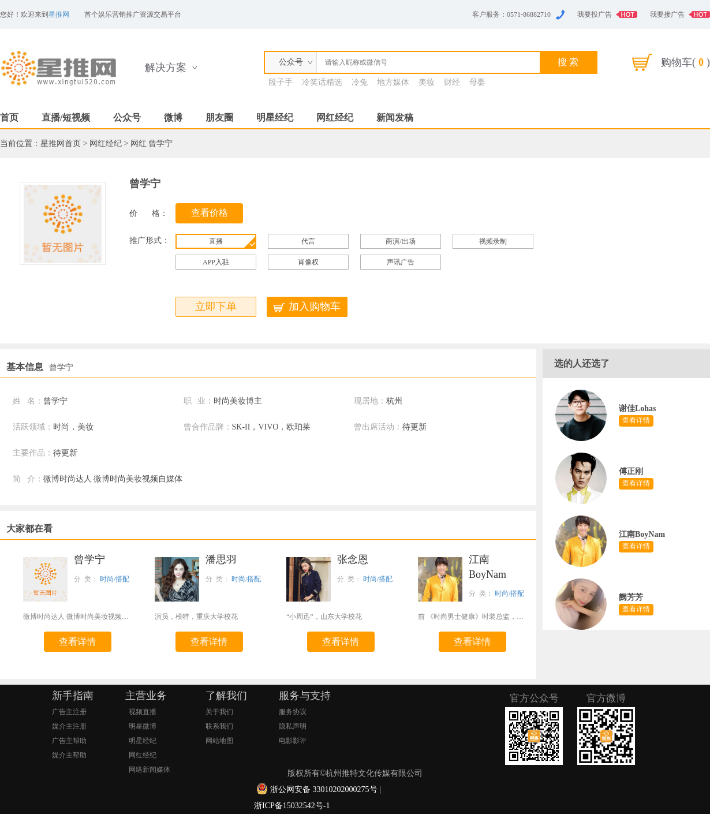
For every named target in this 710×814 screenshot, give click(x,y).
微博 (173, 117)
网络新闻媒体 (149, 770)
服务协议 (293, 712)
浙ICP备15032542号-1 (292, 805)
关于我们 (219, 712)
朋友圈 (219, 117)
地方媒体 (393, 82)
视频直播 (142, 712)
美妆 (426, 82)
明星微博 (142, 726)
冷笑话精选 (322, 82)
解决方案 (165, 67)
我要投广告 (594, 14)
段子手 (280, 82)
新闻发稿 (394, 117)
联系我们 (219, 726)
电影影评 (293, 741)
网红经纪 (334, 117)
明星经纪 (274, 117)
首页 (9, 117)
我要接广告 (667, 14)
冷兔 (360, 82)
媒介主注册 (69, 726)
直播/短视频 (66, 117)
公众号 (127, 117)
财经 (452, 82)
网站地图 (219, 741)
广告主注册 (69, 712)
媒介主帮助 (69, 755)
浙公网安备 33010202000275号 (324, 789)
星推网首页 (60, 143)
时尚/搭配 (114, 579)
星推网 (58, 14)
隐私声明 (293, 726)
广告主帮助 (69, 741)
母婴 (477, 82)
